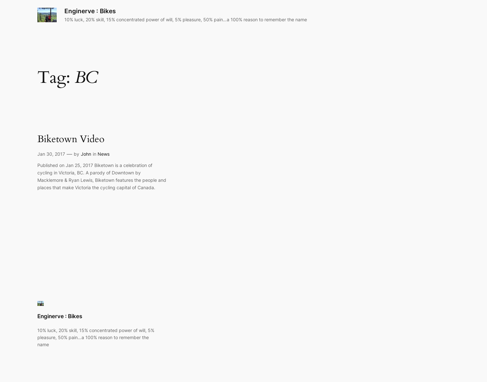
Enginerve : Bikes (90, 11)
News (104, 154)
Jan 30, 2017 (51, 154)
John (86, 154)
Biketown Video (70, 139)
